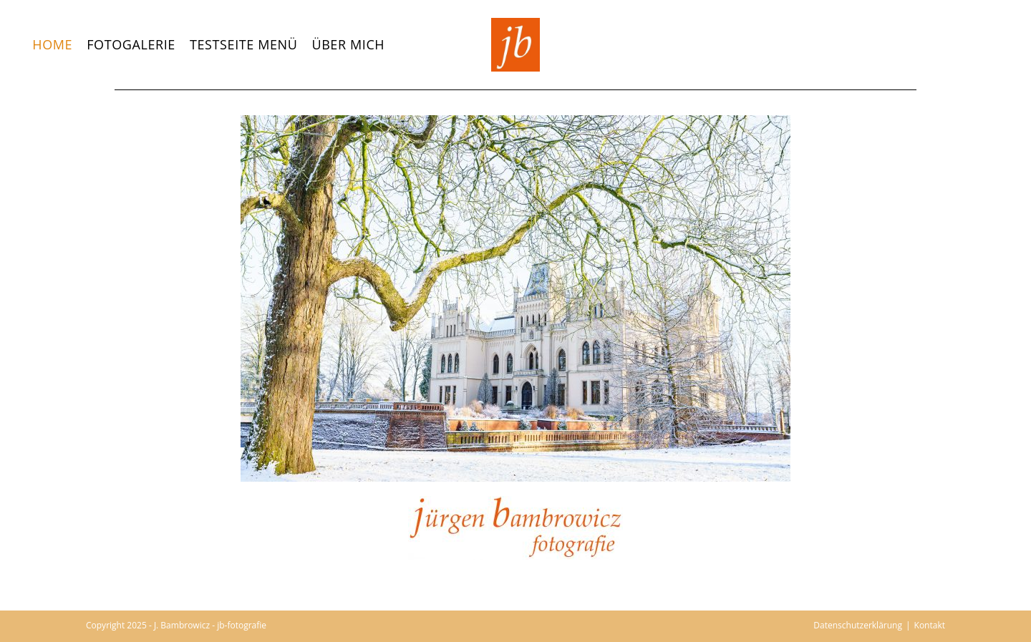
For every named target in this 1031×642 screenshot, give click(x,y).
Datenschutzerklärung (857, 625)
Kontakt (929, 625)
